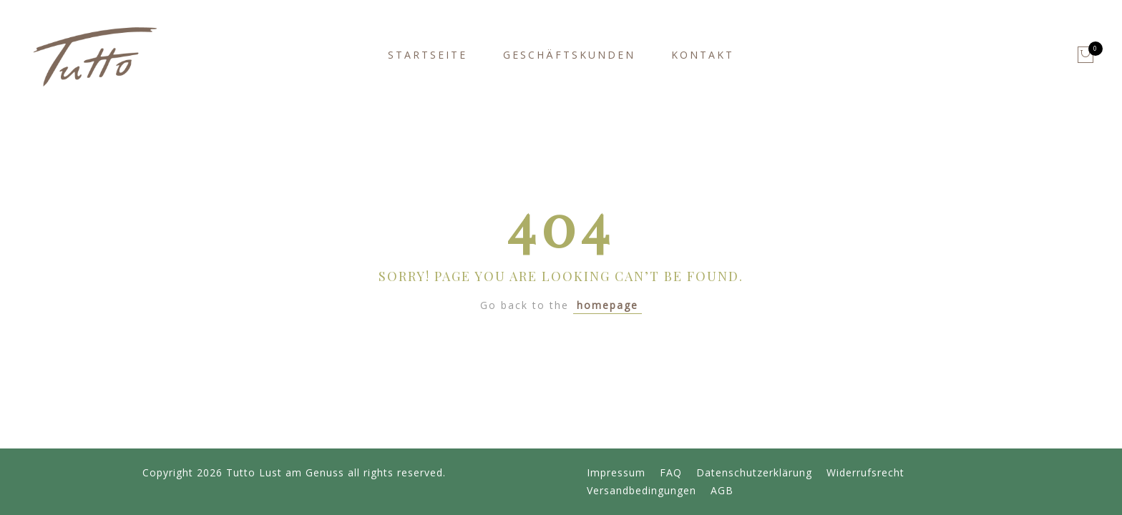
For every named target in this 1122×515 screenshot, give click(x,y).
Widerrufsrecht (865, 472)
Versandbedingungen (641, 490)
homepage (607, 305)
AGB (722, 490)
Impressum (616, 472)
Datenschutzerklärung (754, 472)
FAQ (671, 472)
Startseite (427, 55)
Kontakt (702, 55)
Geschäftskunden (569, 55)
